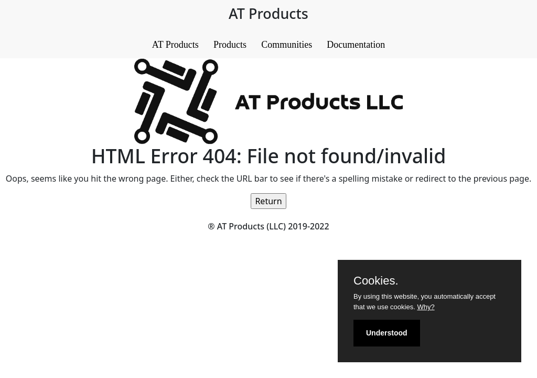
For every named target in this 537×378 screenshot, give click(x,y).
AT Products (175, 44)
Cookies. (376, 281)
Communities (286, 44)
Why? (425, 307)
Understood (386, 333)
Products (229, 44)
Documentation (356, 44)
